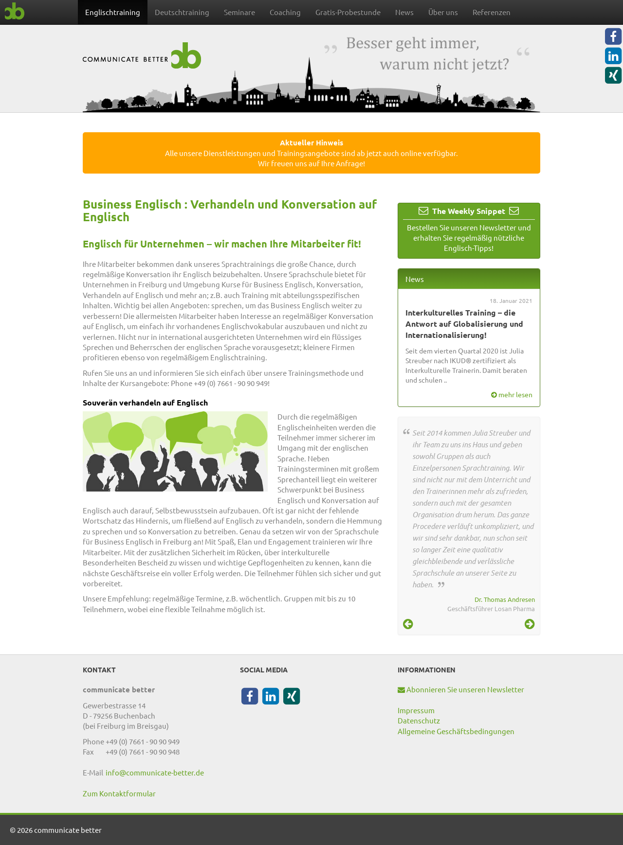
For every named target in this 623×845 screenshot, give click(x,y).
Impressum (416, 710)
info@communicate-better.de (155, 772)
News (404, 12)
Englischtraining (112, 12)
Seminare (239, 12)
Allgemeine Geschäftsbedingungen (456, 731)
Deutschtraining (182, 12)
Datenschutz (419, 720)
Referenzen (492, 12)
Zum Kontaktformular (119, 793)
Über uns (443, 12)
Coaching (285, 12)
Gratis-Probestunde (348, 12)
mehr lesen (511, 394)
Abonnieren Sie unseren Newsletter (461, 689)
